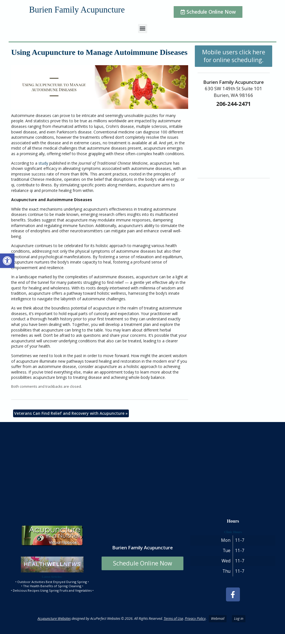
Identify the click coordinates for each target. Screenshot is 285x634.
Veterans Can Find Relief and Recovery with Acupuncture (71, 413)
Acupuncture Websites (54, 618)
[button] (7, 260)
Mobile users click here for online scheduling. (233, 56)
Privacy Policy (195, 618)
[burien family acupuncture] (142, 467)
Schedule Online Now (142, 563)
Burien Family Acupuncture (77, 9)
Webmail (217, 618)
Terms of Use (173, 618)
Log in (238, 618)
